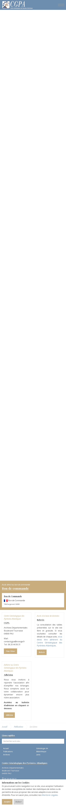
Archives (6, 755)
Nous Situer (10, 651)
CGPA (6, 623)
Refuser (18, 802)
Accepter (7, 802)
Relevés (40, 620)
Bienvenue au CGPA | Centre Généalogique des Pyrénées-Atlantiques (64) (17, 5)
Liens (38, 755)
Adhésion (8, 675)
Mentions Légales (50, 795)
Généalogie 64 (42, 748)
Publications (8, 751)
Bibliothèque (41, 751)
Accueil (5, 748)
